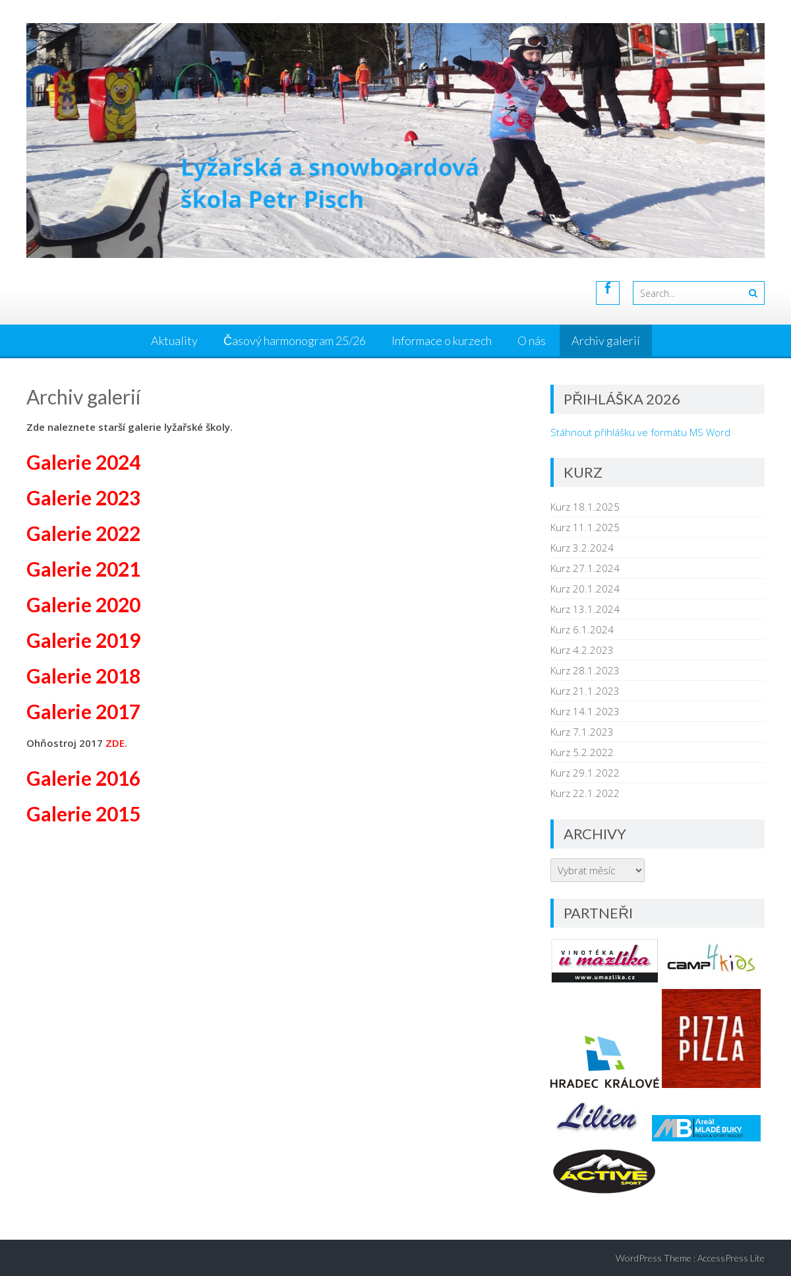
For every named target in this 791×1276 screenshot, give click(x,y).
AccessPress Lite (731, 1257)
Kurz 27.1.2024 (585, 568)
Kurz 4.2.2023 (582, 649)
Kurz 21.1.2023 (585, 690)
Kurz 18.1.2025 (585, 506)
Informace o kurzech (442, 340)
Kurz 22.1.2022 (585, 793)
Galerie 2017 (83, 711)
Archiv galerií (605, 340)
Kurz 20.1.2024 (585, 588)
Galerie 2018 (83, 675)
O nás (531, 340)
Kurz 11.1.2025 (585, 527)
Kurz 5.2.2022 (582, 752)
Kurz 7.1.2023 (582, 731)
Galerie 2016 (83, 778)
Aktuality (174, 340)
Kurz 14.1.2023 (585, 711)
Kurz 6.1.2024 (582, 629)
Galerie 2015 (83, 813)
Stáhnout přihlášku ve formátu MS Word (640, 432)
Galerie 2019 (83, 640)
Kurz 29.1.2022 (585, 772)
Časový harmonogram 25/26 (294, 340)
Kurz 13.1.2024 (585, 609)
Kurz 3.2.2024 (582, 547)
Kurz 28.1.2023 (585, 670)
